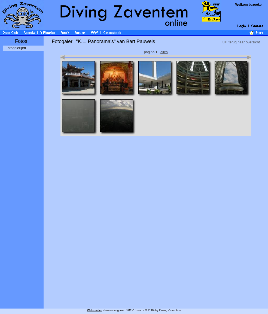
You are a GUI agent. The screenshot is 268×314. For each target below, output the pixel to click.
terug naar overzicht (244, 42)
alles (164, 52)
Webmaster (94, 310)
